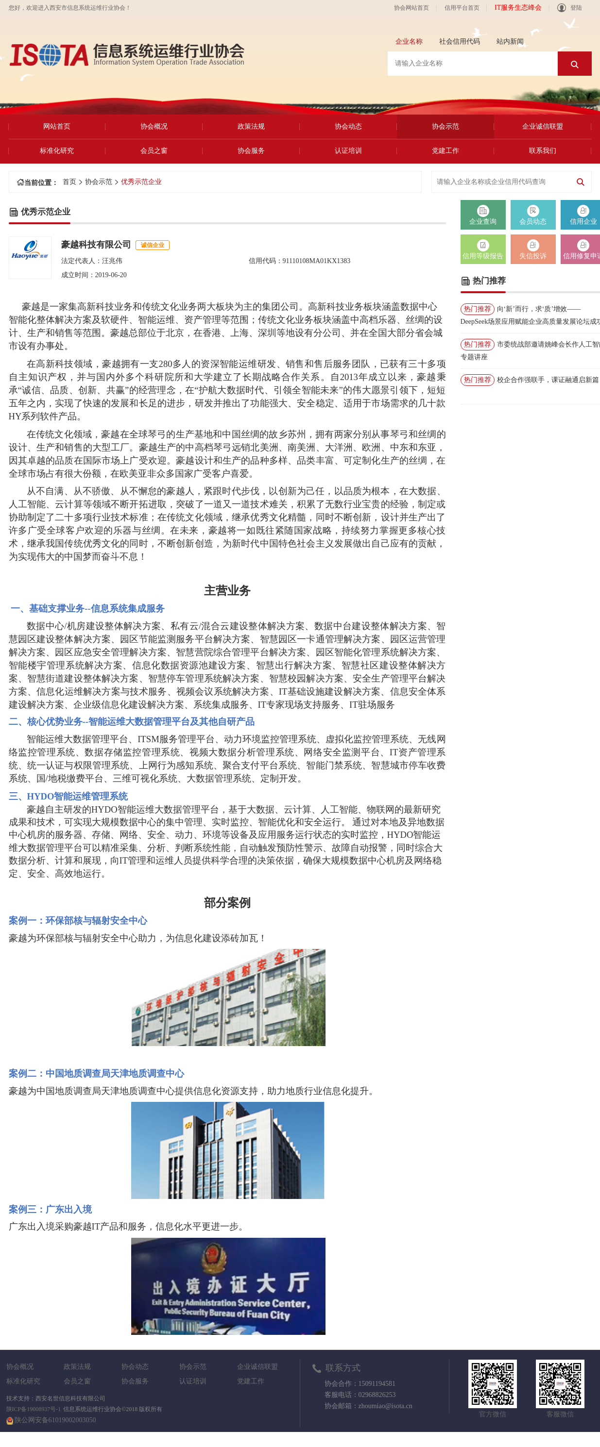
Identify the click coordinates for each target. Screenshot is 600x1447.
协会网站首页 (411, 7)
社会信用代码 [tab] (459, 41)
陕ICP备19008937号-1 (33, 1409)
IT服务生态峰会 (518, 7)
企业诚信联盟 (542, 126)
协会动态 (348, 126)
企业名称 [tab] (409, 41)
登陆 (569, 7)
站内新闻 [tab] (510, 41)
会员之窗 (154, 150)
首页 (69, 181)
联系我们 (542, 150)
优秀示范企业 (141, 181)
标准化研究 (57, 150)
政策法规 (251, 126)
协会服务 (251, 150)
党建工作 (445, 150)
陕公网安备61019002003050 (55, 1420)
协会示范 (445, 126)
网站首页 (56, 126)
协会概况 (154, 126)
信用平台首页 (462, 7)
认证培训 (348, 150)
